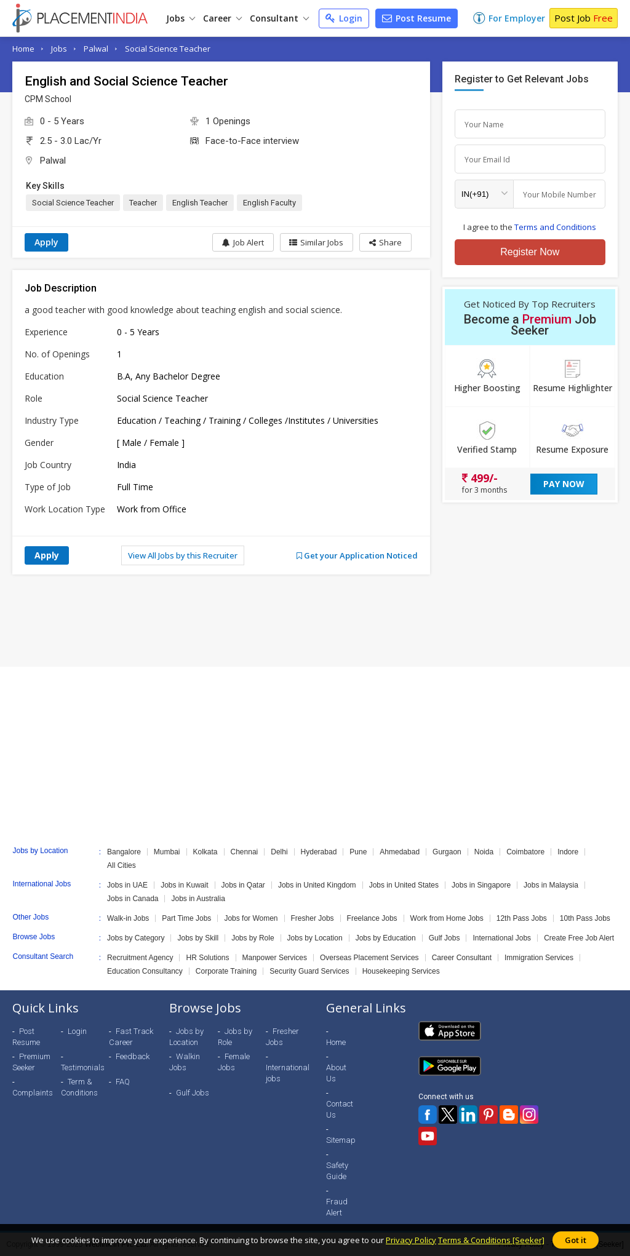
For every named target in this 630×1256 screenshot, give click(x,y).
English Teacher (200, 202)
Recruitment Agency (140, 957)
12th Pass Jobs (521, 918)
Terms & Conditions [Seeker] (491, 1240)
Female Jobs (234, 1062)
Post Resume (416, 18)
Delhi (279, 852)
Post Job (583, 18)
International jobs (287, 1073)
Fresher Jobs (312, 918)
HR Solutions (207, 957)
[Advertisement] (315, 620)
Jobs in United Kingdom (317, 885)
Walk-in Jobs (128, 918)
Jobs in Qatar (243, 885)
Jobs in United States (404, 885)
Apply (46, 242)
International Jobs (501, 938)
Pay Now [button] (563, 484)
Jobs (180, 18)
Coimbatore (525, 852)
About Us (336, 1073)
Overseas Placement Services (369, 957)
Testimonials (83, 1067)
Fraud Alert (337, 1207)
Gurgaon (447, 852)
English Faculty (269, 202)
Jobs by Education (386, 938)
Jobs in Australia (198, 898)
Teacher (143, 202)
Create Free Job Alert (579, 938)
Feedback (133, 1056)
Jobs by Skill (197, 938)
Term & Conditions (79, 1087)
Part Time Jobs (186, 918)
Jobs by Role (252, 938)
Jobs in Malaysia (551, 885)
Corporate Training (226, 971)
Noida (483, 852)
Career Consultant (462, 957)
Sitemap (341, 1140)
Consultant (279, 18)
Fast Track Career (131, 1037)
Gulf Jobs (444, 938)
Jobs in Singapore (481, 885)
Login (343, 18)
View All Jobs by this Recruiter (182, 555)
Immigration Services (538, 957)
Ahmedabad (400, 852)
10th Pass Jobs (585, 918)
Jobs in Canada (132, 898)
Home (23, 48)
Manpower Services (274, 957)
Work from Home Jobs (447, 918)
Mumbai (167, 852)
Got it (575, 1240)
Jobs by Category (135, 938)
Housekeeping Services (401, 971)
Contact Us (339, 1109)
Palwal (96, 48)
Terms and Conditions (555, 227)
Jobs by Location (315, 938)
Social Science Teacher (167, 48)
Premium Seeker (31, 1062)
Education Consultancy (145, 971)
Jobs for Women (250, 918)
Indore (567, 852)
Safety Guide (337, 1171)
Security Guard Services (309, 971)
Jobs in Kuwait (184, 885)
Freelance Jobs (372, 918)
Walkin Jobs (184, 1062)
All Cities (121, 865)
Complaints (32, 1092)
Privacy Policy (411, 1240)
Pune (358, 852)
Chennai (244, 852)
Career (222, 18)
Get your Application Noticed (357, 555)
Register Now (529, 252)
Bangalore (124, 852)
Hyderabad (319, 852)
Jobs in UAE (127, 885)
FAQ (123, 1081)
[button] (385, 242)
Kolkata (205, 852)
